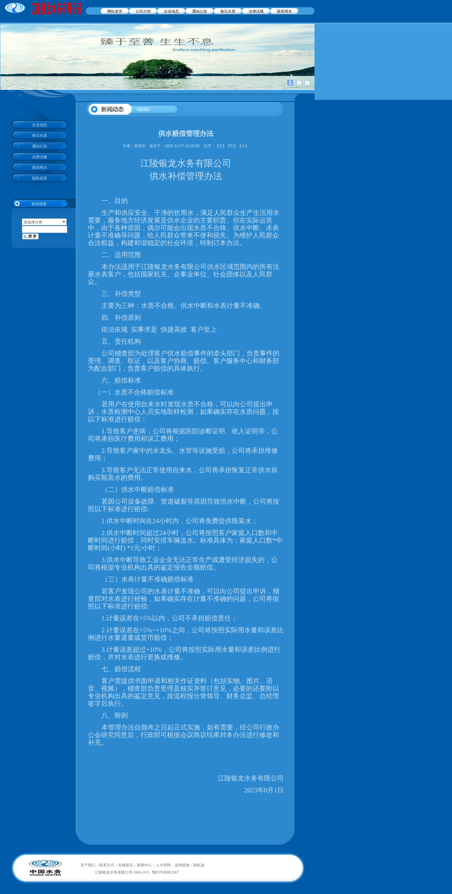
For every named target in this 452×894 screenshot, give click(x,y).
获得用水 (284, 11)
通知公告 (199, 11)
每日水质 (227, 11)
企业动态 (171, 11)
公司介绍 (143, 11)
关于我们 (87, 865)
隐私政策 (39, 178)
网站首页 (114, 11)
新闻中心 (144, 865)
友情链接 (182, 865)
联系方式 (106, 865)
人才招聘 (163, 865)
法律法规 (256, 11)
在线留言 (125, 865)
